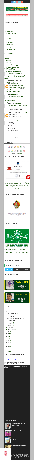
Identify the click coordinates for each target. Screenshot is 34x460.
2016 (7, 346)
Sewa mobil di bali (12, 114)
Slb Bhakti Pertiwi (12, 265)
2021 (7, 337)
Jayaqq (10, 127)
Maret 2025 (11, 327)
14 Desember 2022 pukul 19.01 (16, 109)
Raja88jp (10, 122)
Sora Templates (18, 454)
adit (9, 94)
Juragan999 (11, 120)
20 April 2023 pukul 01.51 (14, 116)
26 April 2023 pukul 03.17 (14, 130)
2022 (7, 335)
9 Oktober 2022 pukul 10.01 (15, 80)
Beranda (17, 137)
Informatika (11, 103)
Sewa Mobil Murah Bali (14, 112)
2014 (7, 350)
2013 (7, 351)
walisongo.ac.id (22, 78)
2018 (7, 342)
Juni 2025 (10, 323)
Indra (9, 83)
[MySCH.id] (22, 88)
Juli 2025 (10, 322)
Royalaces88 (11, 128)
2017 (7, 344)
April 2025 (10, 325)
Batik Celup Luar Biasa (17, 431)
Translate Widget (15, 153)
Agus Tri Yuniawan (18, 456)
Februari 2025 (11, 329)
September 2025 (12, 313)
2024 (7, 331)
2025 (7, 311)
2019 (7, 340)
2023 (7, 333)
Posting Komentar (11, 134)
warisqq (10, 125)
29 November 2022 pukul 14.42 (16, 100)
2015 (7, 348)
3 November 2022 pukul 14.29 (15, 91)
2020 (7, 338)
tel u (21, 107)
